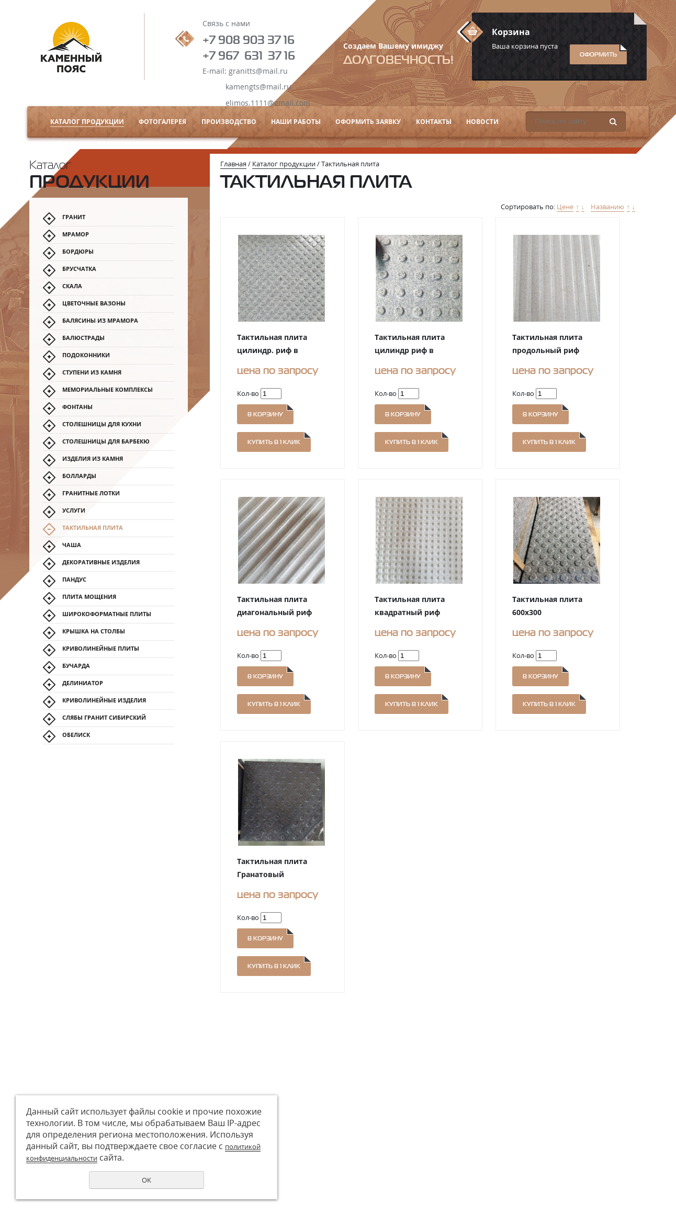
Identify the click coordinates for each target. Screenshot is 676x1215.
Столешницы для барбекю (106, 441)
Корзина (511, 32)
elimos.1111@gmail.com (268, 103)
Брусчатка (79, 268)
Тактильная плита (92, 527)
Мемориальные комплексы (107, 389)
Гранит (73, 217)
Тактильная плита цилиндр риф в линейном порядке (411, 350)
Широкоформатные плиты (106, 614)
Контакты (434, 121)
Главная (233, 163)
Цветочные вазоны (94, 303)
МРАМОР (75, 234)
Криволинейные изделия (104, 700)
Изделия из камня (92, 458)
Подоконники (86, 355)
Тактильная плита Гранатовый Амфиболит (272, 874)
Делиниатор (82, 683)
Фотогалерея (162, 121)
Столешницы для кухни (101, 424)
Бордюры (78, 251)
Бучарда (76, 665)
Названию (607, 206)
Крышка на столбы (93, 631)
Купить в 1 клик (273, 442)
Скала (72, 286)
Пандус (74, 579)
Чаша (71, 545)
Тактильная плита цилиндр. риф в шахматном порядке (277, 350)
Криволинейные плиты (100, 648)
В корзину (265, 414)
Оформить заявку (368, 121)
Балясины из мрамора (100, 320)
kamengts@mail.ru (258, 87)
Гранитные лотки (91, 493)
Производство (228, 121)
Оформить (598, 54)
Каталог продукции (87, 121)
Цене (565, 206)
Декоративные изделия (101, 562)
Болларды (79, 476)
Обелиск (76, 735)
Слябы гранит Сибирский (104, 717)
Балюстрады (83, 338)
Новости (482, 121)
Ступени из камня (91, 372)
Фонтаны (77, 407)
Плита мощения (89, 596)
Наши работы (296, 121)
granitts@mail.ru (258, 71)
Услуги (73, 510)
